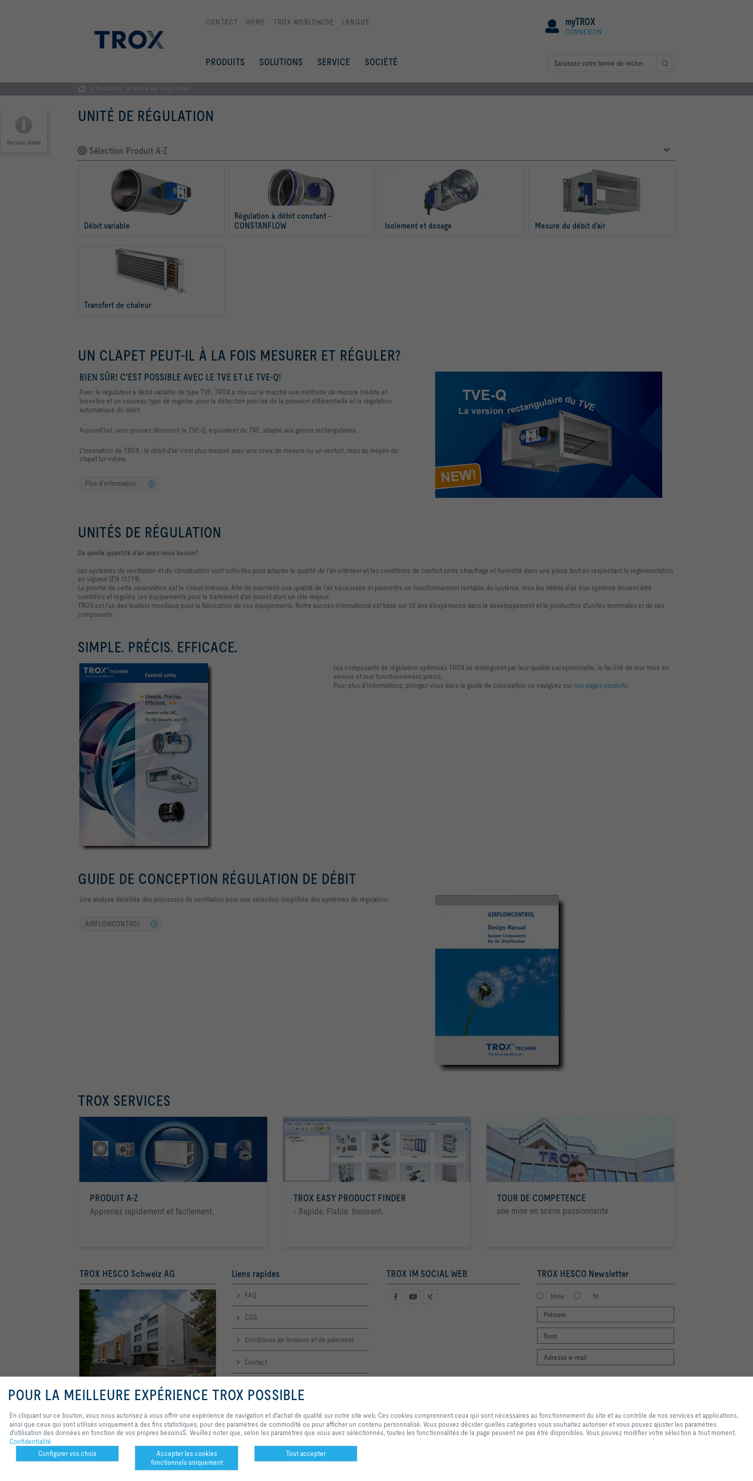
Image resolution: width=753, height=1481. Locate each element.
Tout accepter (306, 1453)
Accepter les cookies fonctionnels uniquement (187, 1457)
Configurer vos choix (67, 1453)
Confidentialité (30, 1441)
